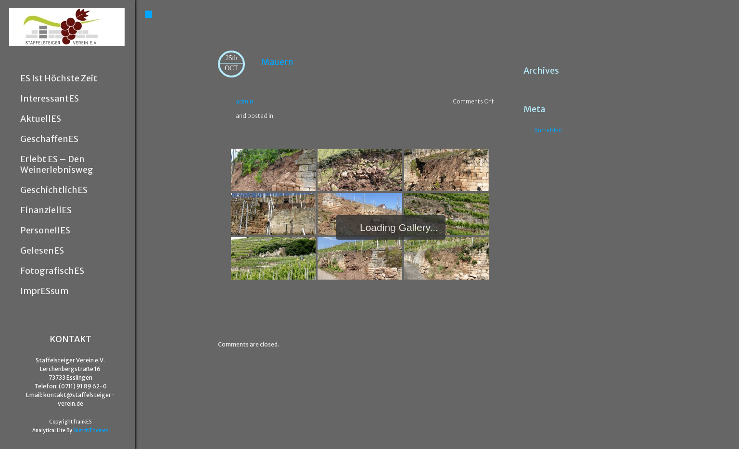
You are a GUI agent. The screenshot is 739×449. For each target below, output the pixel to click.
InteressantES (49, 98)
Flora (473, 309)
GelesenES (42, 250)
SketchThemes (90, 430)
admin (244, 101)
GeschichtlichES (54, 190)
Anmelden (548, 130)
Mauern (277, 61)
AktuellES (40, 119)
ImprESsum (44, 291)
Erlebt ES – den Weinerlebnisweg (56, 164)
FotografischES (52, 271)
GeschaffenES (49, 139)
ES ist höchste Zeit (58, 78)
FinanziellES (46, 210)
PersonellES (45, 230)
